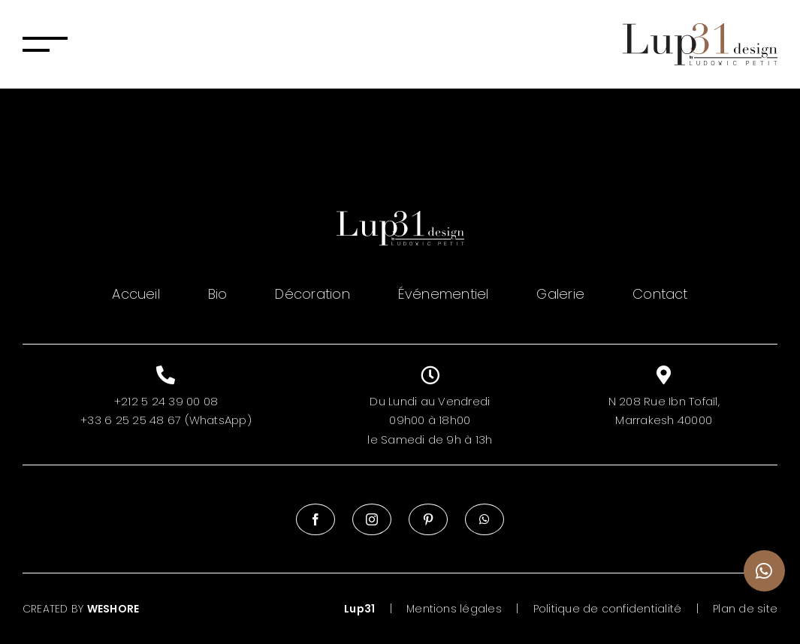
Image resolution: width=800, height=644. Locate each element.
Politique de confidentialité (607, 608)
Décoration (312, 293)
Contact (660, 293)
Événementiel (443, 293)
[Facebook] (315, 519)
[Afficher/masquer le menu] (45, 44)
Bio (218, 293)
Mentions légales (454, 608)
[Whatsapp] (484, 519)
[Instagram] (372, 519)
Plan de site (745, 608)
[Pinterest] (428, 519)
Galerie (560, 293)
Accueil (136, 293)
